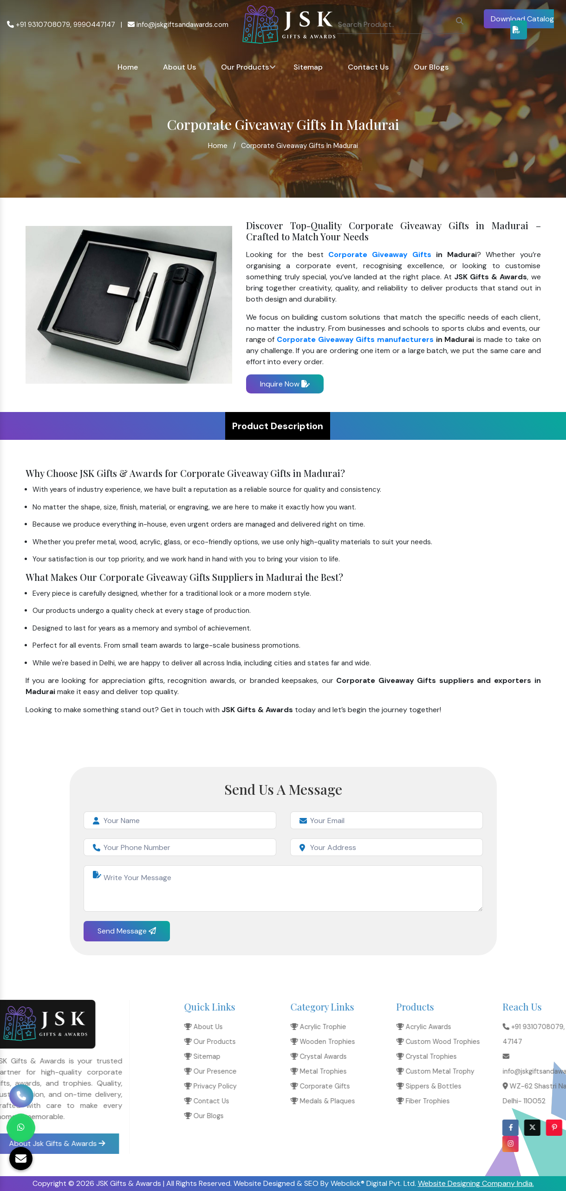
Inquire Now (285, 384)
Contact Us (368, 67)
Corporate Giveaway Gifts (379, 254)
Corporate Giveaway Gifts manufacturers (355, 339)
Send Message (127, 931)
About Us (179, 67)
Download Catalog (522, 23)
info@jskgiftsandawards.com (178, 24)
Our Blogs (431, 67)
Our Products (245, 67)
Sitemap (308, 67)
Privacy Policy (442, 1086)
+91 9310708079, (39, 24)
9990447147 (94, 24)
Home (127, 67)
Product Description (277, 426)
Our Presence (442, 1071)
